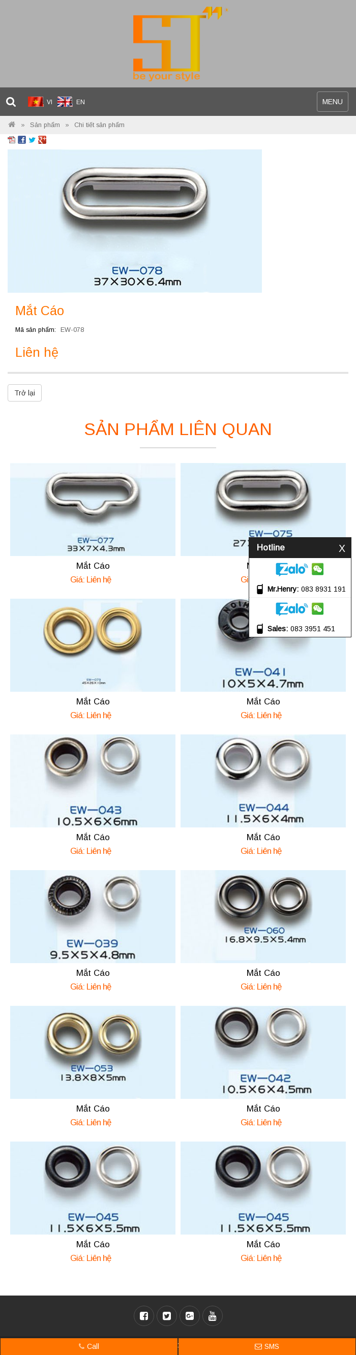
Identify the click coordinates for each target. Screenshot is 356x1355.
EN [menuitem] (80, 102)
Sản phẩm (45, 125)
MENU (335, 104)
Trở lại (24, 393)
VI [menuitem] (49, 102)
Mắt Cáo (93, 566)
